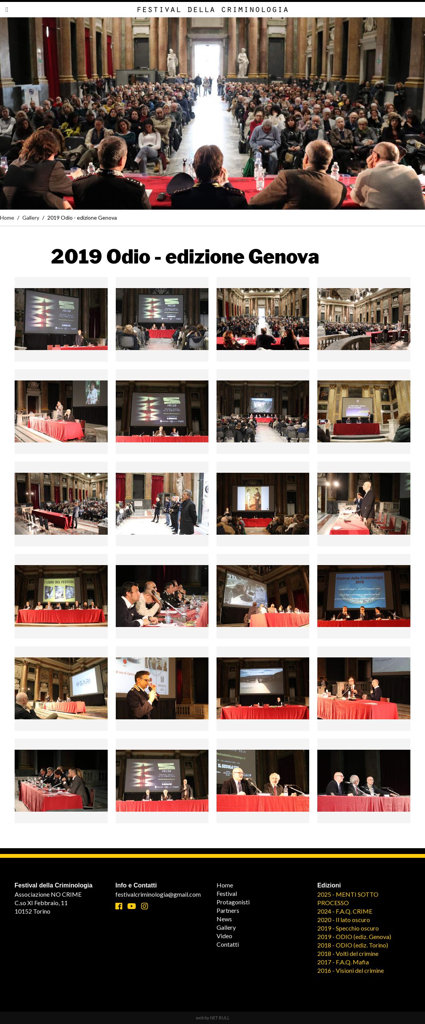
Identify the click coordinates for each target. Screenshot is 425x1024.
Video (224, 935)
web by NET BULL (213, 1017)
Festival (227, 893)
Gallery (30, 217)
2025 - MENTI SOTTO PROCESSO (347, 898)
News (224, 918)
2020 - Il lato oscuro (343, 919)
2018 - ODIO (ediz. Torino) (352, 945)
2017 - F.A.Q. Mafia (343, 962)
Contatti (228, 944)
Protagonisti (233, 902)
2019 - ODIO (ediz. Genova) (354, 936)
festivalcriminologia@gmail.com (158, 894)
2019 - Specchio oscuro (348, 928)
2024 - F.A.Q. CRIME (344, 911)
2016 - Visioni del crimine (350, 970)
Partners (228, 910)
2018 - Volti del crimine (347, 953)
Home (7, 217)
